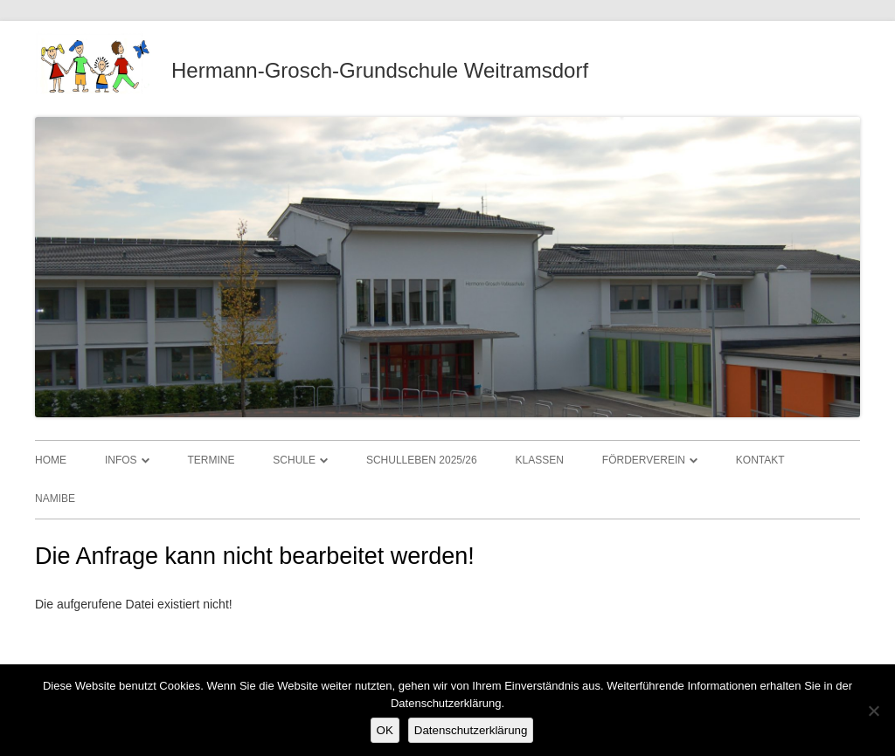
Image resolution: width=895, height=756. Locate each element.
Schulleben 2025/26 (421, 460)
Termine (210, 460)
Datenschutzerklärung (471, 730)
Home (50, 460)
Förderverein (643, 460)
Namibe (55, 498)
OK (385, 730)
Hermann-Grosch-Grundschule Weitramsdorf (379, 70)
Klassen (540, 460)
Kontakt (760, 460)
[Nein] (873, 710)
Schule (294, 460)
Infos (121, 460)
